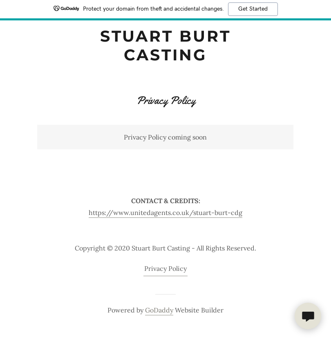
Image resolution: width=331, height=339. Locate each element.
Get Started (253, 9)
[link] (165, 58)
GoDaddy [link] (159, 310)
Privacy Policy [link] (165, 268)
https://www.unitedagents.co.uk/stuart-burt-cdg (165, 212)
